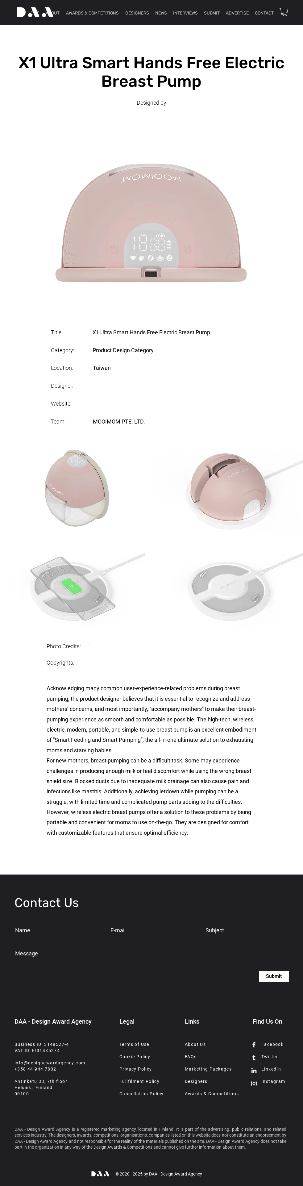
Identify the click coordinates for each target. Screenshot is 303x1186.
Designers (196, 1081)
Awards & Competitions (212, 1093)
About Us (195, 1044)
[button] (284, 12)
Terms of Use (134, 1044)
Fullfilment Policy (139, 1081)
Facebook (272, 1044)
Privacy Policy (135, 1069)
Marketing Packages (208, 1069)
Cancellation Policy (141, 1093)
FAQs (191, 1056)
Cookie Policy (134, 1056)
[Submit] (274, 976)
